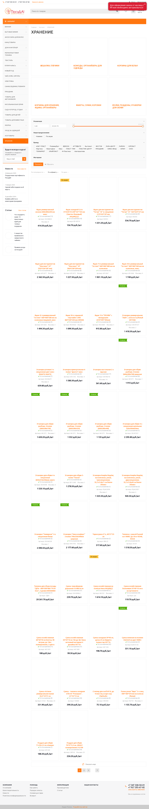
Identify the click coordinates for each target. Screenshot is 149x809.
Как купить (34, 787)
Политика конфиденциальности (14, 795)
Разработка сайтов (80, 807)
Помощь (34, 785)
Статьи (59, 790)
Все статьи (22, 210)
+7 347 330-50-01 (11, 2)
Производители (63, 787)
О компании (7, 787)
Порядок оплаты (36, 790)
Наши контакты (91, 785)
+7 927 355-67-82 (24, 2)
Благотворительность (11, 790)
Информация (63, 785)
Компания (7, 785)
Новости (6, 793)
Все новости (22, 169)
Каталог (11, 21)
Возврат (33, 795)
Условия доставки (36, 793)
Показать (38, 164)
